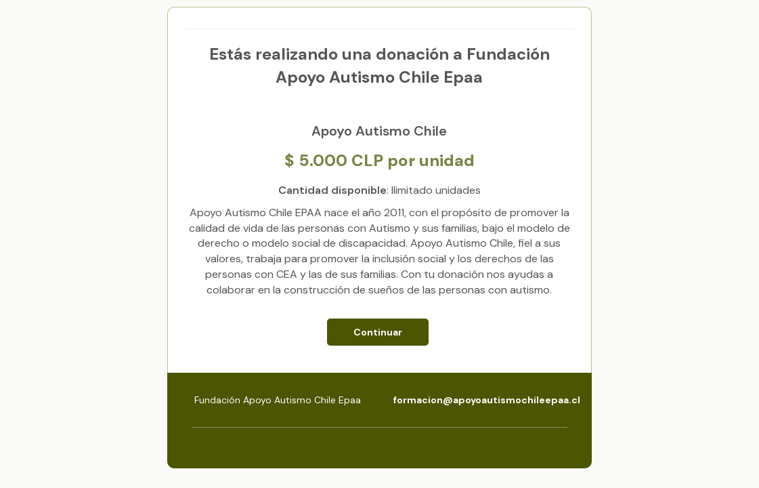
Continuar (377, 332)
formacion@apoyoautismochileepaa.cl (486, 400)
